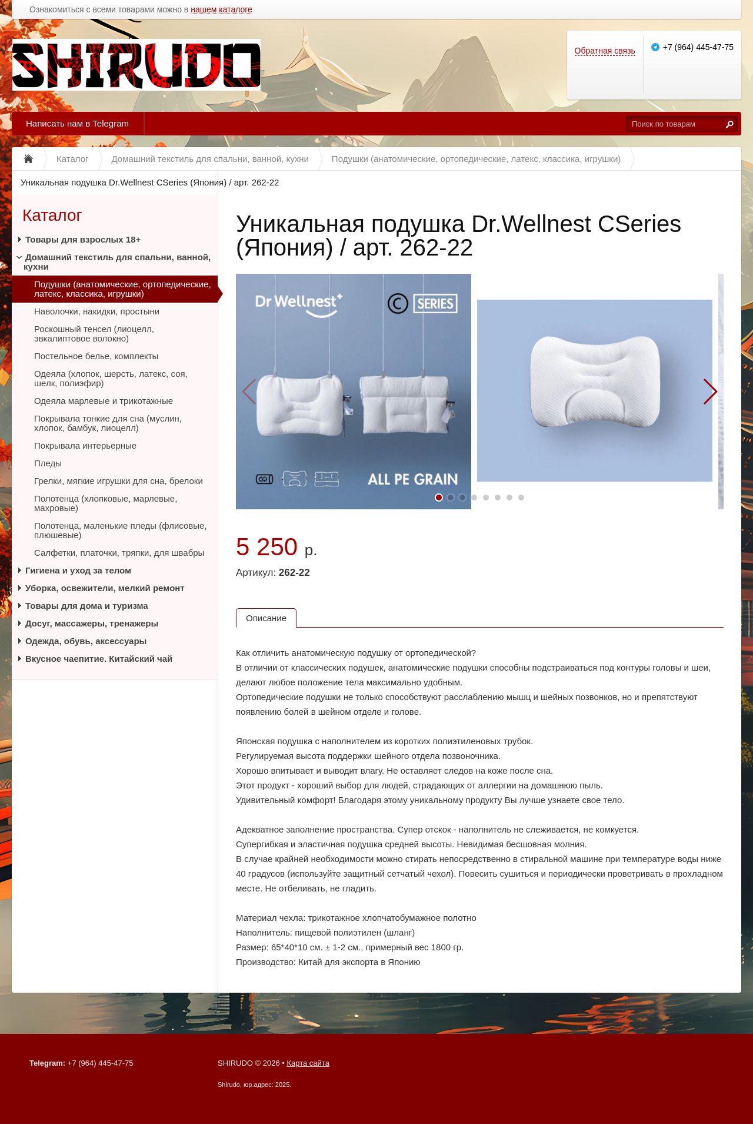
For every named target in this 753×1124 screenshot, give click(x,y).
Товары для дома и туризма (86, 606)
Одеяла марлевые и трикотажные (103, 401)
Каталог (52, 215)
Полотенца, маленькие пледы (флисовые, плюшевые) (120, 530)
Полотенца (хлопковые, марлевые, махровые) (105, 503)
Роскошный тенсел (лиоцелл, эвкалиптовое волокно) (94, 333)
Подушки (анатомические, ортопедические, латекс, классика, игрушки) (122, 289)
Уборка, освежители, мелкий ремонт (105, 588)
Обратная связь (605, 50)
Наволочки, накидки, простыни (96, 311)
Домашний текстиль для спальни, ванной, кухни (117, 261)
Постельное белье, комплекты (96, 356)
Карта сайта (307, 1063)
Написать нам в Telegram (77, 123)
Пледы (48, 463)
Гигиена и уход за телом (78, 570)
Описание (266, 618)
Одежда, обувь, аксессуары (85, 641)
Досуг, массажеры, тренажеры (91, 623)
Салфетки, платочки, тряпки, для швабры (119, 553)
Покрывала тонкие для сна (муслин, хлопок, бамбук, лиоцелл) (108, 423)
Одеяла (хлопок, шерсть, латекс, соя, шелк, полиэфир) (111, 378)
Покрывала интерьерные (85, 445)
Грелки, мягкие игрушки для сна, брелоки (118, 481)
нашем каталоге (221, 9)
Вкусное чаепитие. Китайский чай (98, 659)
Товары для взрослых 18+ (83, 239)
